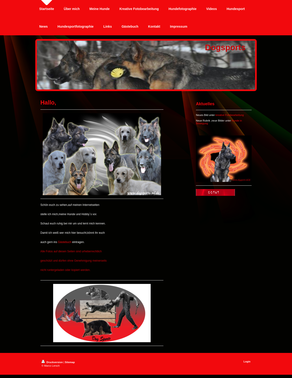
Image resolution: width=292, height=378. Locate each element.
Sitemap (70, 362)
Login (246, 361)
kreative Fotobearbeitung (229, 115)
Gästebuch (64, 242)
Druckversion (52, 362)
